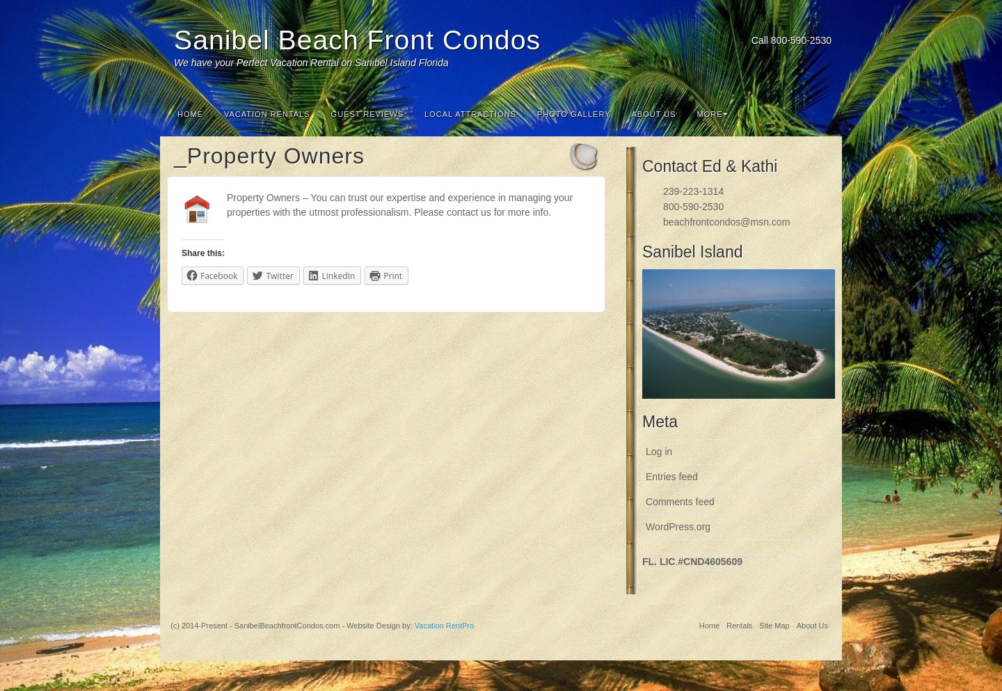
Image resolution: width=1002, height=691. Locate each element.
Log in (659, 451)
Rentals (739, 625)
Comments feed (680, 501)
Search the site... (822, 114)
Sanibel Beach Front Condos (357, 40)
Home (190, 114)
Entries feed (672, 476)
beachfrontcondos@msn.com (726, 222)
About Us (654, 114)
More (712, 114)
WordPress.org (678, 526)
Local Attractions (470, 114)
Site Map (774, 625)
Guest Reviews (367, 114)
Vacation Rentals (267, 114)
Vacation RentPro (444, 625)
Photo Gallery (574, 114)
